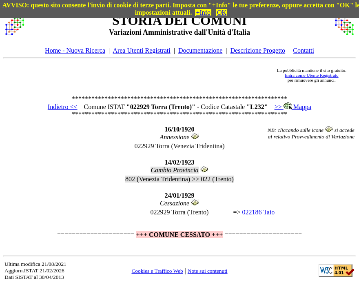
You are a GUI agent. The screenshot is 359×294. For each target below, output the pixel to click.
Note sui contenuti (208, 271)
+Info (203, 12)
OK (221, 12)
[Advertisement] (149, 75)
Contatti (303, 50)
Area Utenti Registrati (141, 50)
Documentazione (200, 50)
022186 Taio (258, 212)
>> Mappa (293, 106)
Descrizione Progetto (257, 50)
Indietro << (63, 106)
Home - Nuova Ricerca (75, 50)
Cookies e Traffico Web (157, 271)
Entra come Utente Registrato (312, 75)
